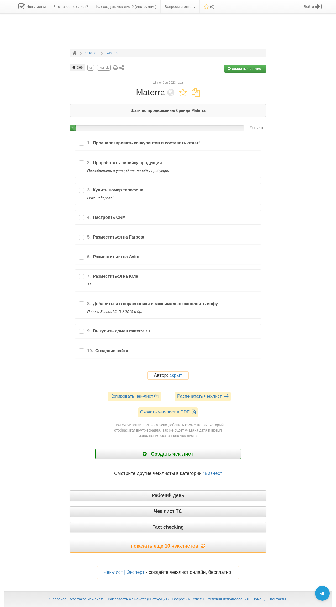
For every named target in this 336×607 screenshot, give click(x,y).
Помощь (259, 599)
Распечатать (202, 396)
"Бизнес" (212, 473)
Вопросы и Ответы (188, 599)
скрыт (176, 375)
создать (245, 69)
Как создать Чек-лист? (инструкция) (138, 599)
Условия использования (228, 599)
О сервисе (57, 599)
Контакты (278, 599)
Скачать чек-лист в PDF (168, 411)
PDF (104, 68)
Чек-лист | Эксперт (123, 572)
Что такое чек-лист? (87, 599)
